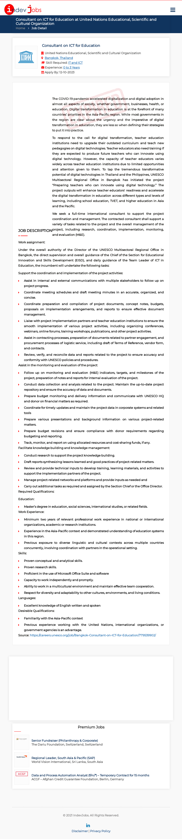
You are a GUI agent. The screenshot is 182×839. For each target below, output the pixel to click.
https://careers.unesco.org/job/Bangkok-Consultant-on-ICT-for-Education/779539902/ (93, 635)
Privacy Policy (100, 831)
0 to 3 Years (71, 67)
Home (20, 28)
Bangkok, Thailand (59, 58)
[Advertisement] (35, 157)
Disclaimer (80, 831)
